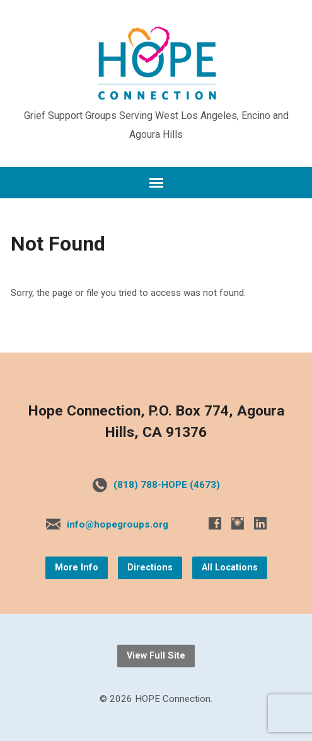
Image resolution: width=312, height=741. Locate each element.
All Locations (230, 567)
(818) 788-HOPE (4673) (166, 484)
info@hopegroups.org (117, 524)
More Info (76, 567)
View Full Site (156, 655)
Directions (150, 567)
